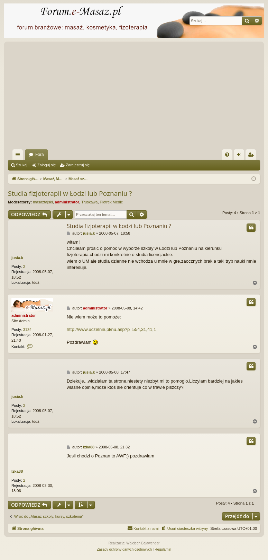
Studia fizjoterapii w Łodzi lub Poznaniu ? (70, 193)
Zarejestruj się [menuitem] (252, 156)
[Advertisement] (138, 97)
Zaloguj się (46, 165)
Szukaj (21, 165)
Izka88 (17, 471)
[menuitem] (227, 154)
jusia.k (17, 258)
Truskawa (89, 202)
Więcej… (19, 156)
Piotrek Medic (111, 202)
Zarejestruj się (78, 165)
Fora (39, 154)
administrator (67, 202)
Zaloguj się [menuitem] (240, 156)
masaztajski (43, 202)
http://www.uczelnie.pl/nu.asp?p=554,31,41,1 (111, 329)
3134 (27, 329)
